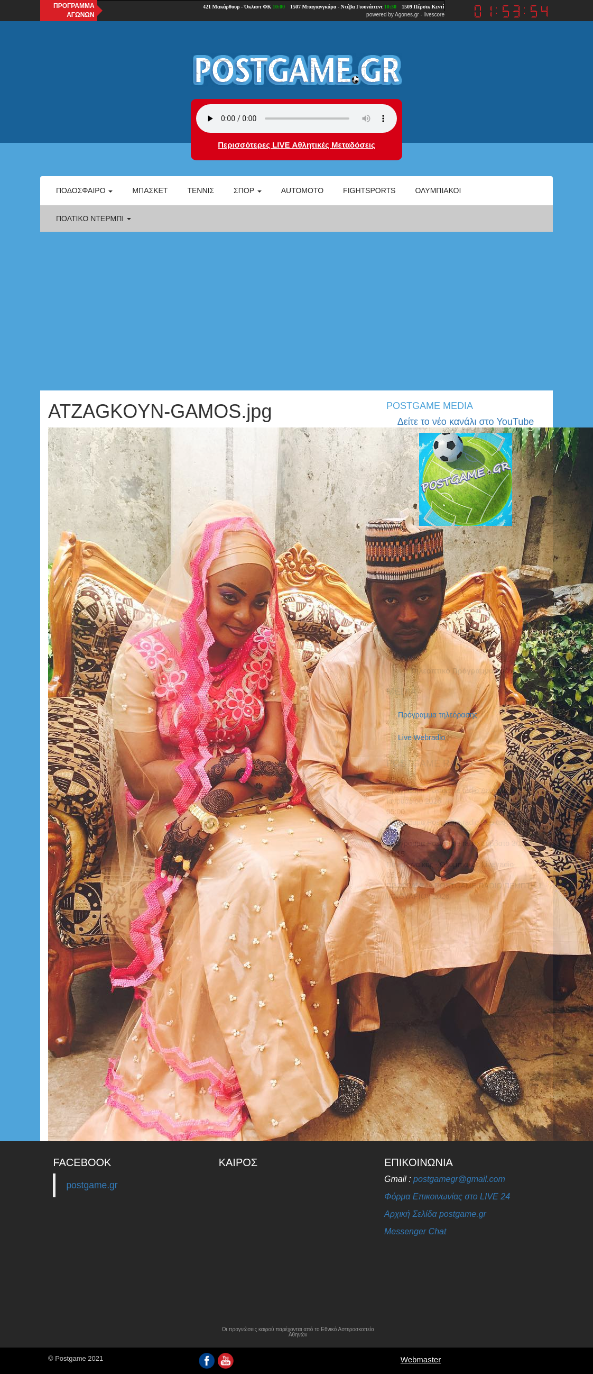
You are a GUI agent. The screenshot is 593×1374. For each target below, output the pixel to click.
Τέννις (200, 190)
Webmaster (421, 1359)
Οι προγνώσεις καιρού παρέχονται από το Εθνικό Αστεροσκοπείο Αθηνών (298, 1332)
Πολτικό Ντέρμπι (93, 218)
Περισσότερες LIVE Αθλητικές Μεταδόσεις (296, 144)
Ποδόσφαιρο (84, 190)
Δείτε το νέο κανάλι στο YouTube (465, 421)
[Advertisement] (296, 311)
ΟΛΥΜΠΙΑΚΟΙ (438, 190)
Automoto (302, 190)
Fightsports (369, 190)
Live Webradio (421, 737)
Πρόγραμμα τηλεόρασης (438, 715)
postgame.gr (91, 1185)
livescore (434, 14)
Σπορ (248, 190)
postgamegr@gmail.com (459, 1179)
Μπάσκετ (150, 190)
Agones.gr (407, 14)
